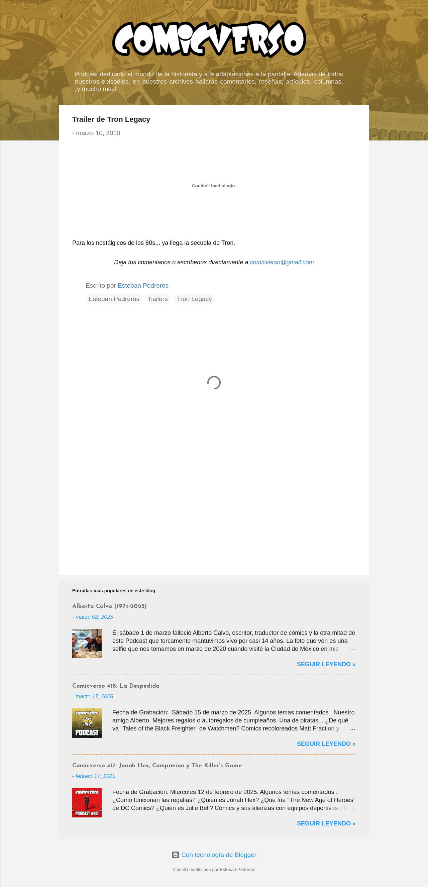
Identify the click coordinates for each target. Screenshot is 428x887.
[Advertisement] (214, 513)
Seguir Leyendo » (326, 664)
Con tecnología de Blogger (214, 854)
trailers (158, 298)
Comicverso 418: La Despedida (115, 686)
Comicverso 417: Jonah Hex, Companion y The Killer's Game (157, 766)
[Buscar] (365, 18)
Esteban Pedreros (114, 298)
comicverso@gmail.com (282, 262)
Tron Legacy (194, 298)
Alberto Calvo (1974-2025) (109, 606)
